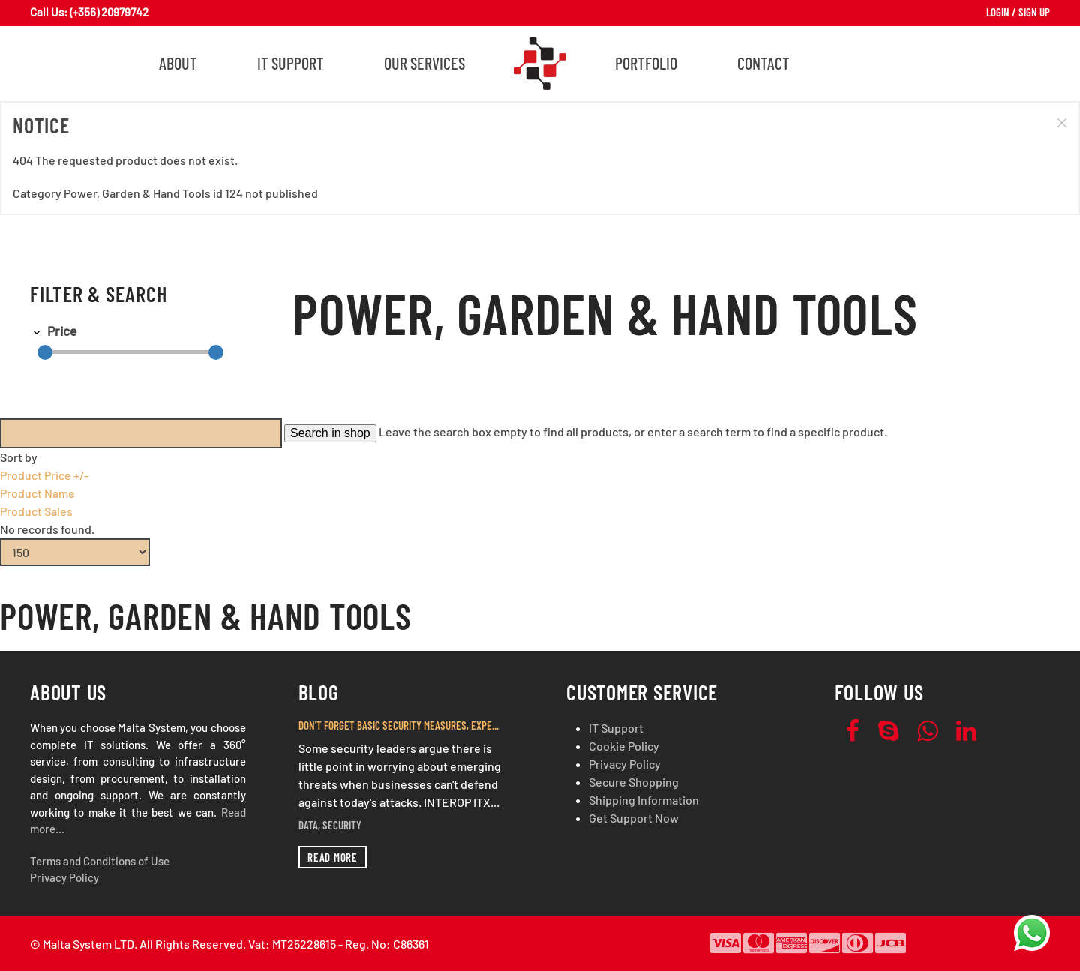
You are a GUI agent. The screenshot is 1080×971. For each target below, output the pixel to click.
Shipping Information (644, 800)
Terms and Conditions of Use (100, 861)
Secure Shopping (634, 782)
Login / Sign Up (1018, 12)
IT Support (290, 63)
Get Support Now (634, 818)
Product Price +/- (44, 475)
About (178, 63)
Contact (763, 63)
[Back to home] (540, 63)
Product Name (37, 493)
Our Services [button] (424, 63)
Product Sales (36, 511)
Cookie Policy (624, 746)
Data (308, 825)
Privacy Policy (64, 877)
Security (342, 825)
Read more (333, 857)
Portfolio (646, 63)
